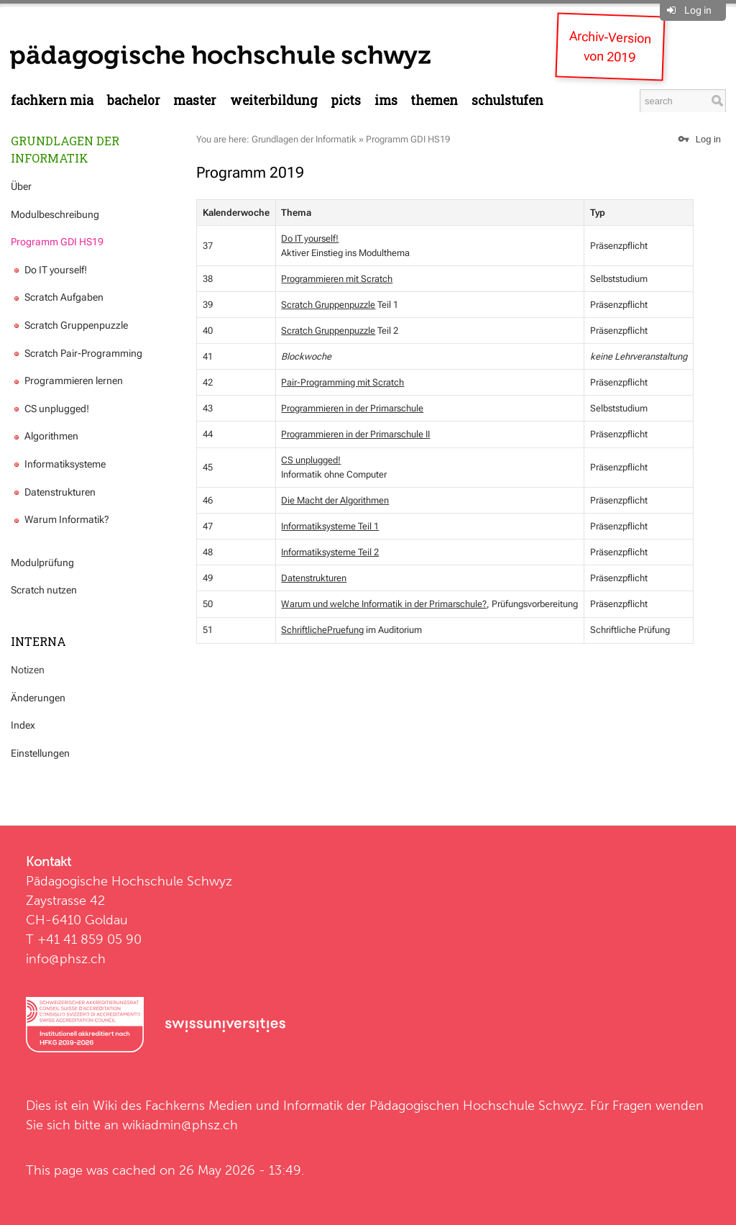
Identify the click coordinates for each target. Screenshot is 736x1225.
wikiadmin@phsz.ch (180, 1124)
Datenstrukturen (53, 492)
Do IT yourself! (49, 269)
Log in (698, 10)
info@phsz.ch (66, 958)
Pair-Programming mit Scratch (342, 382)
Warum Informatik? (60, 519)
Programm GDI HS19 (57, 241)
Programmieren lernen (67, 380)
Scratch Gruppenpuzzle (69, 325)
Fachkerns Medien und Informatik (244, 1105)
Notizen (28, 669)
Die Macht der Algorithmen (335, 500)
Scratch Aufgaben (57, 297)
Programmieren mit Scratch (336, 278)
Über (21, 186)
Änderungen (38, 697)
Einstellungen (40, 753)
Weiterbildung (274, 100)
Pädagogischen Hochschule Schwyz (476, 1105)
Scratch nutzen (44, 590)
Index (23, 725)
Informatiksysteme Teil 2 (330, 552)
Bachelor (133, 100)
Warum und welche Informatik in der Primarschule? (384, 603)
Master (194, 100)
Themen (434, 100)
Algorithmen (44, 436)
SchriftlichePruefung (322, 629)
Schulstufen (507, 100)
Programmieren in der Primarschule (352, 408)
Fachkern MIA (52, 100)
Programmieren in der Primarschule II (355, 434)
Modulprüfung (42, 562)
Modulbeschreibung (55, 214)
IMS (385, 100)
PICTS (346, 100)
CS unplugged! (50, 408)
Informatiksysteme (58, 464)
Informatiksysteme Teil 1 (330, 526)
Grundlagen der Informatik (65, 149)
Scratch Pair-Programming (76, 353)
